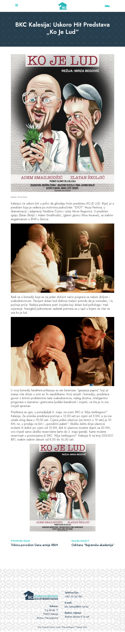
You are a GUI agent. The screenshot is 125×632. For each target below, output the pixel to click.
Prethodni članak (34, 543)
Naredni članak (92, 543)
